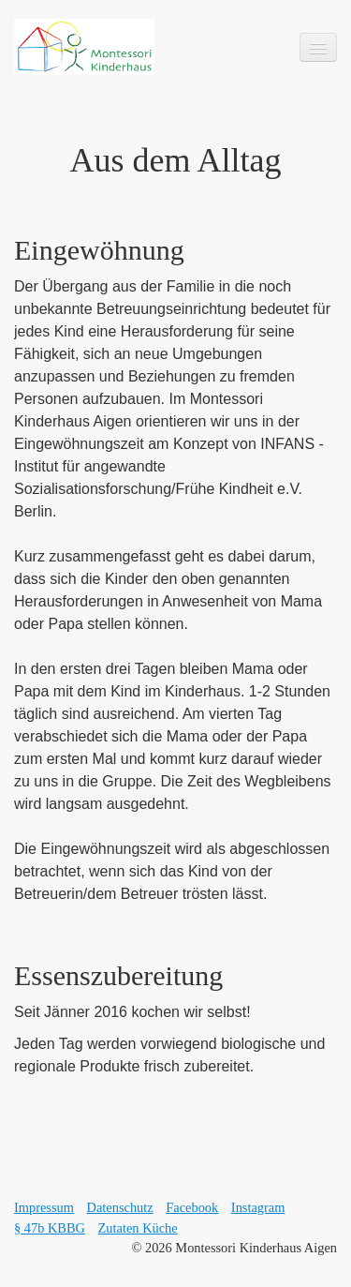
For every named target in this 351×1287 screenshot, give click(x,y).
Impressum (44, 1207)
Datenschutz (120, 1207)
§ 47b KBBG (49, 1227)
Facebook (192, 1207)
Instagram (258, 1207)
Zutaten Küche (138, 1227)
